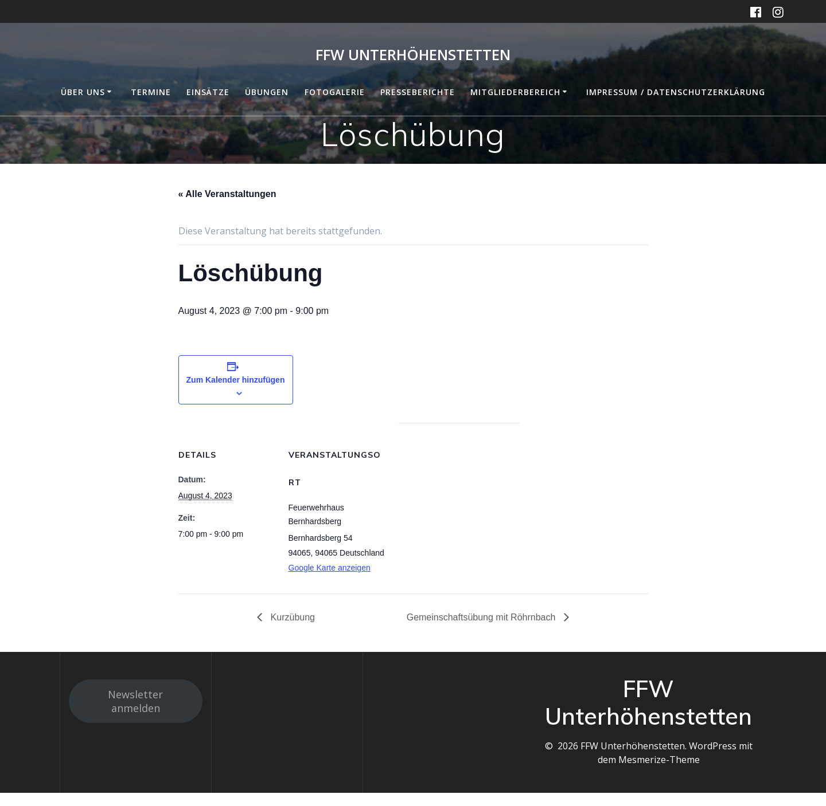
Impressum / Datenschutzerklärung (675, 92)
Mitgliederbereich (515, 92)
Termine (151, 92)
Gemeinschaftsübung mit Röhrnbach (482, 617)
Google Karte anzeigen (330, 567)
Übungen (267, 92)
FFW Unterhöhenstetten (413, 55)
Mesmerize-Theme (659, 759)
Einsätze (207, 92)
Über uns (83, 92)
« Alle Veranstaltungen (227, 194)
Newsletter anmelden (135, 701)
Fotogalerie (335, 92)
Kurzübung (291, 617)
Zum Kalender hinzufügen (235, 379)
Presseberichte (417, 92)
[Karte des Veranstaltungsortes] (459, 502)
